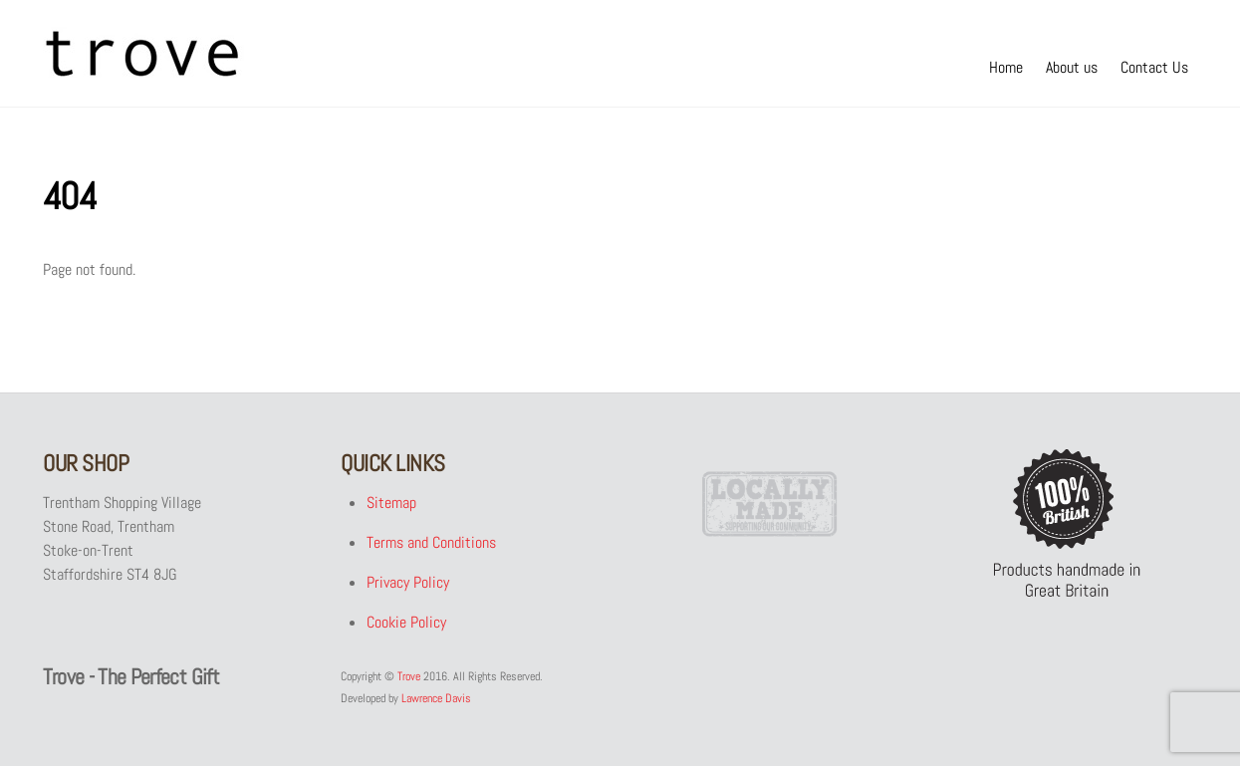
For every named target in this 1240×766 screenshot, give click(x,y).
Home (1006, 67)
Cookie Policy (405, 622)
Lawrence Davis (436, 698)
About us (1072, 67)
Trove (408, 676)
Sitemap (390, 502)
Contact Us (1154, 67)
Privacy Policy (407, 582)
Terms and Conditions (430, 542)
